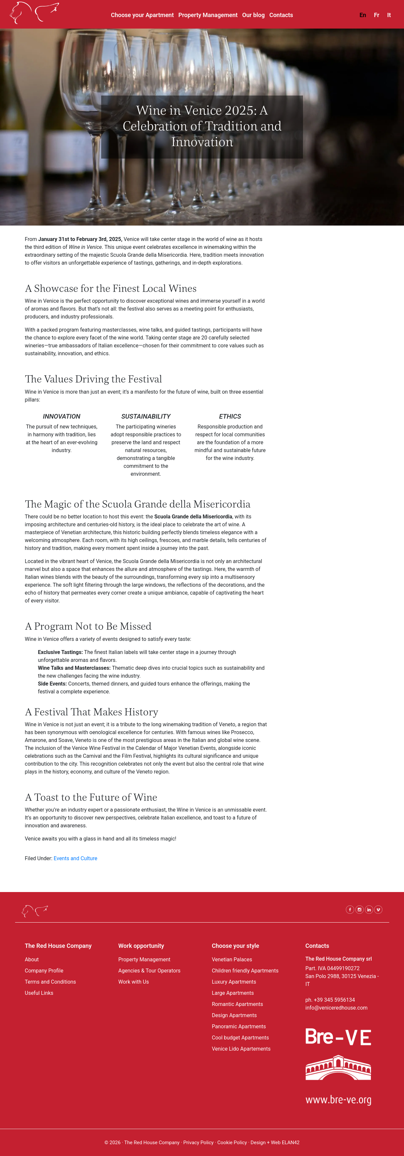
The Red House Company (152, 1142)
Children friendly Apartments (245, 971)
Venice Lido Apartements (241, 1049)
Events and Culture (75, 858)
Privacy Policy (198, 1142)
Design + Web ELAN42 (275, 1142)
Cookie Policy (232, 1142)
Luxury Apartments (234, 982)
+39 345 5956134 (334, 1000)
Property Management (144, 959)
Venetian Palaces (232, 959)
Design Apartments (234, 1015)
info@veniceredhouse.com (337, 1008)
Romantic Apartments (237, 1004)
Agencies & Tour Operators (149, 971)
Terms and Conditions (50, 982)
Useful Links (39, 993)
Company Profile (44, 971)
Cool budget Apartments (240, 1038)
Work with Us (133, 982)
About (32, 959)
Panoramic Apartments (239, 1026)
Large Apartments (233, 993)
